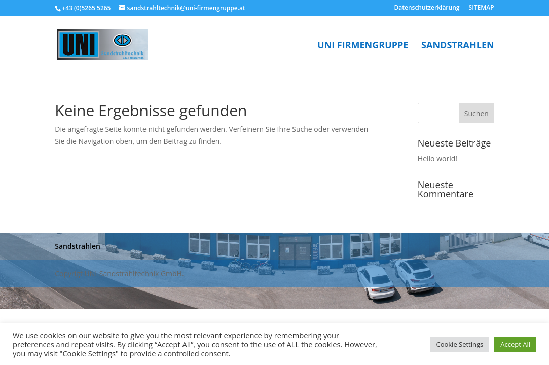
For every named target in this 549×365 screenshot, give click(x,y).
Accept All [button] (515, 344)
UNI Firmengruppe (363, 46)
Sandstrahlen (457, 46)
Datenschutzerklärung (427, 8)
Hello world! (437, 158)
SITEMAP (481, 8)
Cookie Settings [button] (459, 344)
